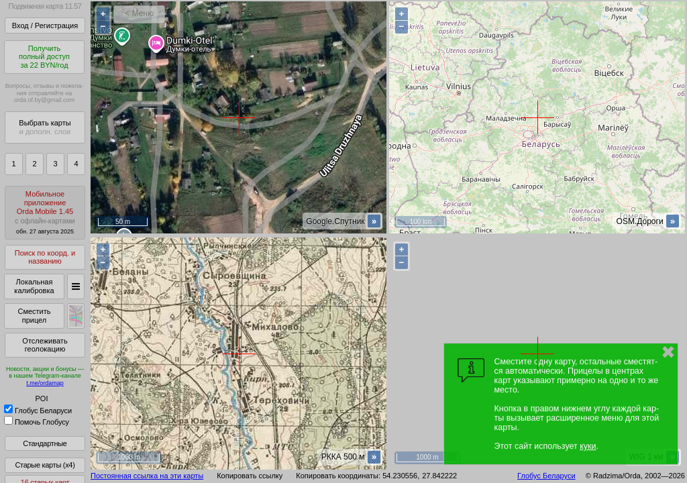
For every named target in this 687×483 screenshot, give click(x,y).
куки (588, 446)
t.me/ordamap (45, 383)
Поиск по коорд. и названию (45, 257)
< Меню (139, 13)
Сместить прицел (33, 315)
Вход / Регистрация (45, 25)
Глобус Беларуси (38, 411)
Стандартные (44, 443)
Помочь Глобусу (36, 422)
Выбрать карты (44, 127)
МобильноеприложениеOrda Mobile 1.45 (45, 212)
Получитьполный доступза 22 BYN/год (44, 56)
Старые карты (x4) (44, 465)
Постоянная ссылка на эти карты (147, 476)
